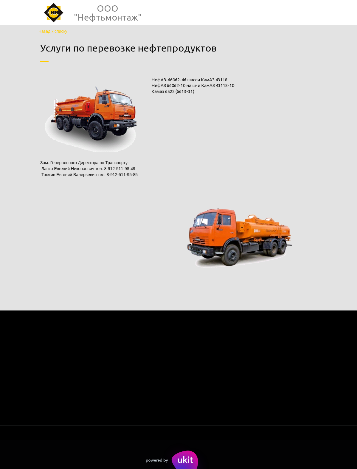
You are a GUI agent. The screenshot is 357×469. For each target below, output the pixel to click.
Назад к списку (52, 31)
